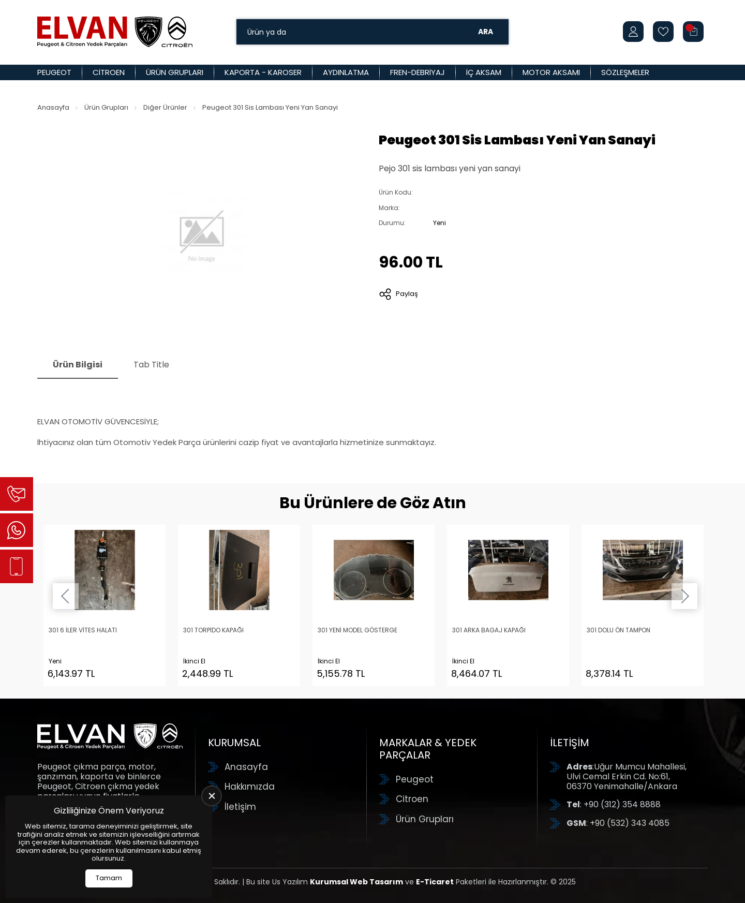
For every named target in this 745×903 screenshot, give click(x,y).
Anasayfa (53, 107)
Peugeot (54, 72)
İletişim (240, 807)
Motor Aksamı (551, 72)
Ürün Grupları (174, 72)
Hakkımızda (250, 786)
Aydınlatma (346, 72)
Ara (485, 31)
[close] (211, 796)
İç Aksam (483, 72)
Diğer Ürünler (165, 107)
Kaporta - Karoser (263, 72)
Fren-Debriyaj (417, 72)
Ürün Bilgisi (77, 365)
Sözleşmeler (625, 72)
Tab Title (151, 365)
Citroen (109, 72)
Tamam (109, 878)
